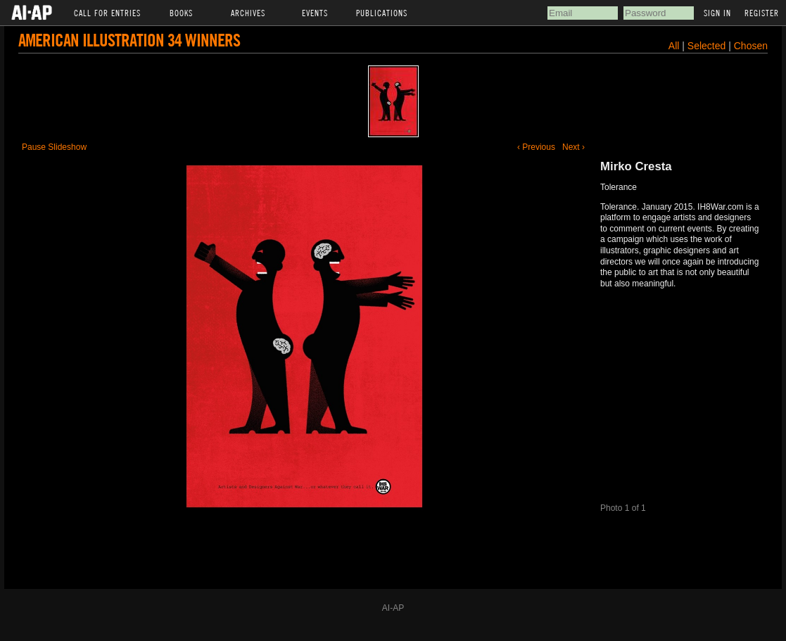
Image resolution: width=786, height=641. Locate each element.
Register (761, 12)
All (674, 45)
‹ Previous (536, 147)
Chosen (751, 45)
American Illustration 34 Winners (129, 40)
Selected (707, 45)
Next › (573, 147)
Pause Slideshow (54, 147)
